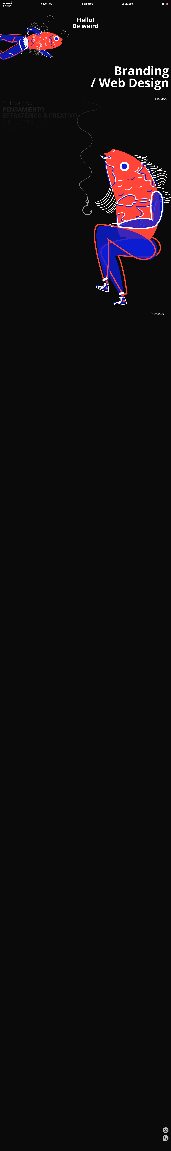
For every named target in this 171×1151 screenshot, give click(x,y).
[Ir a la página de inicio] (7, 4)
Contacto (127, 4)
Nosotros (46, 4)
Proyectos (87, 4)
